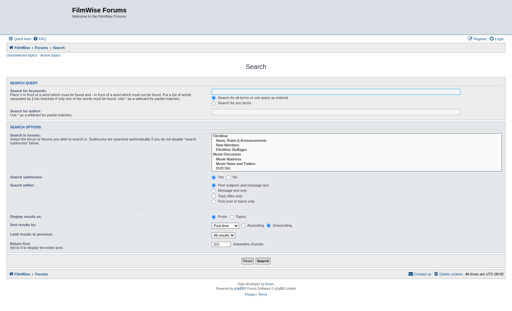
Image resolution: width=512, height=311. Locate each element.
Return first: (20, 244)
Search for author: (25, 111)
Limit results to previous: (31, 234)
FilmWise (356, 136)
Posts (219, 217)
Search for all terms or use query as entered (250, 98)
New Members (356, 145)
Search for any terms (231, 103)
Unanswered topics (22, 55)
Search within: (22, 185)
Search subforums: (26, 177)
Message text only (229, 190)
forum (269, 284)
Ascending (252, 225)
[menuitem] (39, 39)
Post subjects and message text (240, 185)
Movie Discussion (356, 154)
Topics (238, 217)
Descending (279, 225)
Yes (218, 177)
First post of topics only (233, 201)
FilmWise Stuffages (356, 150)
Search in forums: (25, 135)
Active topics (50, 55)
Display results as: (26, 217)
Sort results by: (23, 225)
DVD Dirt (356, 168)
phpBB (239, 288)
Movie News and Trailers (356, 164)
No (231, 177)
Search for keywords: (28, 91)
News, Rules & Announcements (356, 141)
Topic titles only (227, 196)
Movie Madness (356, 159)
